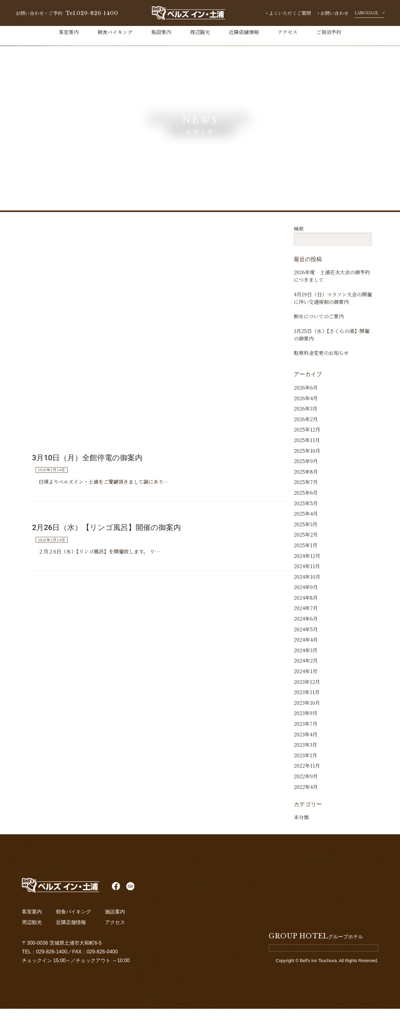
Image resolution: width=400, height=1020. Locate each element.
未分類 (301, 828)
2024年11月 (307, 577)
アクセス (288, 32)
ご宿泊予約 (328, 32)
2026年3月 (306, 420)
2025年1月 (306, 556)
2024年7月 (306, 619)
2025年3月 (306, 535)
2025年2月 (306, 546)
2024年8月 (306, 609)
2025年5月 (306, 514)
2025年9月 (306, 472)
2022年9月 (306, 787)
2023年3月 (305, 756)
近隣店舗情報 (244, 32)
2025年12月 (307, 441)
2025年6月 (306, 504)
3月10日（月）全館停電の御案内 (87, 463)
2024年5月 (306, 640)
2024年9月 (306, 598)
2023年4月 (306, 745)
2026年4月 (306, 409)
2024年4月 (306, 651)
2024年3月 (306, 661)
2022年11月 (307, 777)
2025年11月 (307, 451)
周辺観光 (200, 32)
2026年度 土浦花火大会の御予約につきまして (332, 276)
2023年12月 (307, 693)
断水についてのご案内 (319, 321)
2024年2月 (306, 672)
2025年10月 (307, 462)
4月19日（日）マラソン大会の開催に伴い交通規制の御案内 (333, 300)
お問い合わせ (334, 13)
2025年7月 (306, 493)
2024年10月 (307, 588)
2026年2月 (306, 430)
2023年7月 (306, 735)
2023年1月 (305, 766)
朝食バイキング (115, 32)
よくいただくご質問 (290, 13)
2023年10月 (307, 714)
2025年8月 (306, 483)
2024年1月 (306, 682)
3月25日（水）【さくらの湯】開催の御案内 (331, 341)
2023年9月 (306, 724)
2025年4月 (306, 525)
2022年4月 (306, 798)
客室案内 (69, 32)
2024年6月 (306, 630)
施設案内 (161, 32)
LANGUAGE (366, 13)
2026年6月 (306, 399)
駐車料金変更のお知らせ (321, 362)
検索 (299, 228)
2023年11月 (307, 703)
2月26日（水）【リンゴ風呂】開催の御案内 (106, 533)
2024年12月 (307, 567)
